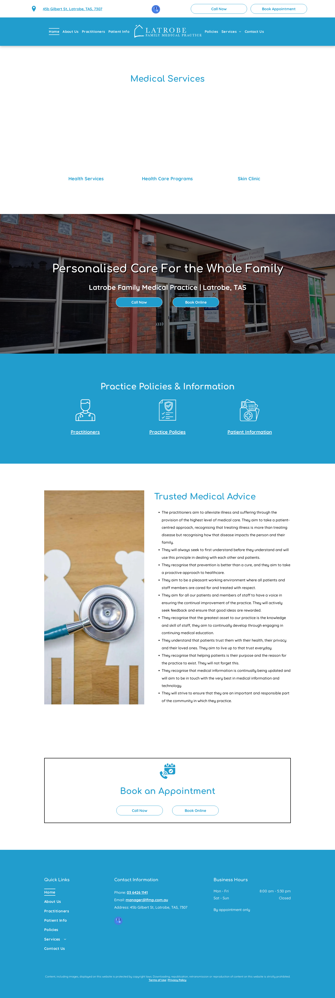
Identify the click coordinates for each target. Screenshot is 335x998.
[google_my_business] (156, 10)
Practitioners (85, 432)
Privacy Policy (177, 980)
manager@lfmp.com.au (147, 900)
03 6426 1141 (137, 892)
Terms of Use (157, 980)
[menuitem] (56, 31)
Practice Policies (167, 432)
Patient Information (250, 432)
